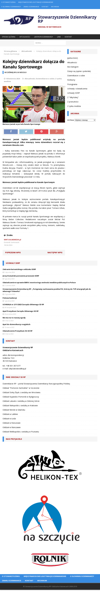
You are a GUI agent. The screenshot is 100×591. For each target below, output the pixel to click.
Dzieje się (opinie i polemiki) (79, 71)
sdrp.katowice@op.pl (17, 368)
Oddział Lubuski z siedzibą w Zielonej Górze (21, 401)
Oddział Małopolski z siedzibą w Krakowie (20, 405)
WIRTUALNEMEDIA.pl (12, 239)
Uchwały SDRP (73, 93)
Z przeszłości (72, 101)
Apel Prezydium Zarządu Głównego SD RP (21, 311)
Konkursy (71, 80)
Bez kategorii (72, 67)
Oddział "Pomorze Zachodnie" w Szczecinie (21, 388)
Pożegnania (72, 84)
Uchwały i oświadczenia (77, 88)
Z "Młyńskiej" (73, 97)
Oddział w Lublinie (10, 414)
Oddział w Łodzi (9, 418)
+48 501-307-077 (13, 365)
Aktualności (24, 37)
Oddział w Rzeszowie (11, 423)
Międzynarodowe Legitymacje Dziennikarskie (35, 2)
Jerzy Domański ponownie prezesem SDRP (21, 276)
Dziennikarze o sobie (45, 78)
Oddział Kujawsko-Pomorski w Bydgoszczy (21, 396)
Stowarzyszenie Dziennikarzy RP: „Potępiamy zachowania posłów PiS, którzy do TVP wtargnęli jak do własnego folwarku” (47, 290)
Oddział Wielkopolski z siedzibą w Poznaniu (21, 431)
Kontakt (45, 7)
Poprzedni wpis (13, 252)
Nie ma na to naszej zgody (14, 317)
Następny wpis (55, 252)
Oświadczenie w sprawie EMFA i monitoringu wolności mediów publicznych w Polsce (39, 282)
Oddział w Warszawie (12, 427)
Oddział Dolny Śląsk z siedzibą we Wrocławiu (21, 392)
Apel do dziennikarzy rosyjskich (16, 324)
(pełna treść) (72, 58)
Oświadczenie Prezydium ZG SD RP (17, 331)
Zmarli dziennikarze (31, 7)
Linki (59, 37)
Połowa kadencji (10, 298)
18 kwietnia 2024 (13, 78)
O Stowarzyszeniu (8, 2)
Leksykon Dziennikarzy (43, 37)
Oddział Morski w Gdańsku (14, 410)
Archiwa (70, 120)
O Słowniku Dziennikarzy (11, 7)
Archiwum (55, 7)
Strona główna (8, 37)
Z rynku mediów (74, 106)
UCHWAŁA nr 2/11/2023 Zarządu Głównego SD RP (23, 304)
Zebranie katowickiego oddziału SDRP (19, 269)
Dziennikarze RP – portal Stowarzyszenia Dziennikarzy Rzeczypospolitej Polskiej (36, 383)
